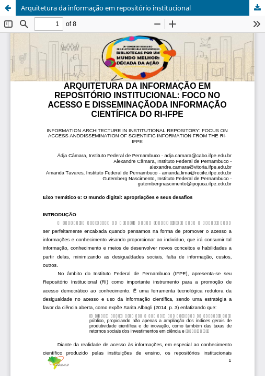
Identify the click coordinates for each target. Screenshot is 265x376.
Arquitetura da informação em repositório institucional (106, 8)
